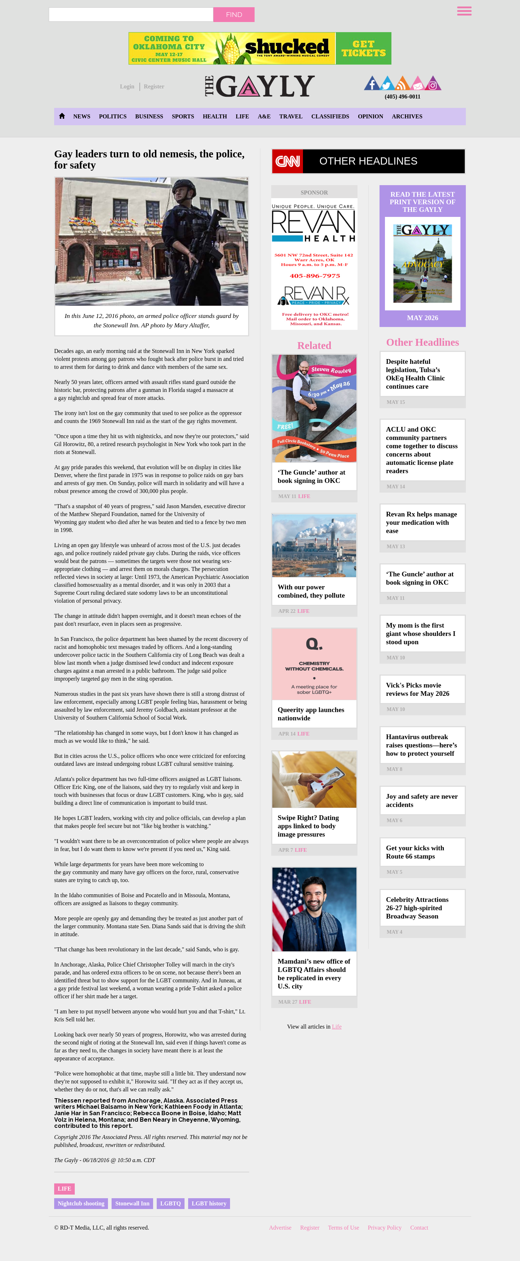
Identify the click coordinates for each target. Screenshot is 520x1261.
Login (127, 86)
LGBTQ (170, 1203)
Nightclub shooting (81, 1203)
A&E (264, 116)
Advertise (280, 1228)
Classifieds (330, 116)
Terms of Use (343, 1228)
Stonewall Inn (132, 1203)
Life (242, 116)
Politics (112, 116)
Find (234, 14)
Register (154, 86)
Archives (407, 116)
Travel (291, 116)
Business (149, 116)
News (81, 116)
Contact (419, 1228)
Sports (183, 116)
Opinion (370, 116)
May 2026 (422, 318)
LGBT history (209, 1203)
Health (215, 116)
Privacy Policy (385, 1228)
